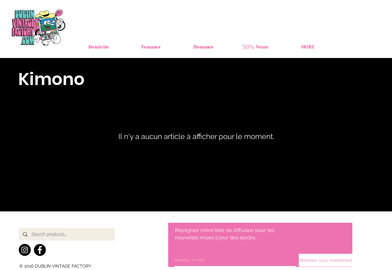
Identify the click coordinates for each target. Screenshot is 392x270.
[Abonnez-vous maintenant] (326, 260)
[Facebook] (40, 250)
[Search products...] (66, 234)
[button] (151, 47)
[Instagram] (25, 250)
